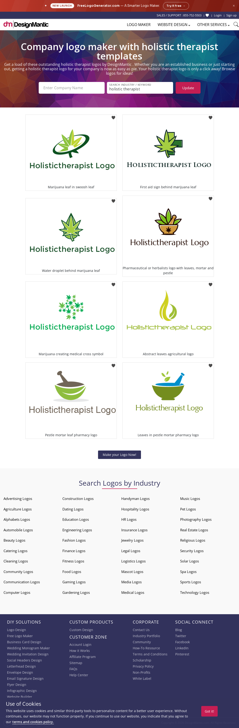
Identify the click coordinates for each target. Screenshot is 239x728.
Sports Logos (190, 582)
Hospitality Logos (135, 509)
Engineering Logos (77, 530)
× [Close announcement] (234, 5)
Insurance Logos (134, 530)
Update (188, 87)
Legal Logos (130, 550)
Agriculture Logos (18, 509)
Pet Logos (188, 509)
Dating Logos (72, 509)
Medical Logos (132, 592)
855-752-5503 (192, 15)
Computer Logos (17, 592)
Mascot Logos (132, 571)
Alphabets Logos (17, 519)
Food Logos (71, 571)
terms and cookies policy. (33, 722)
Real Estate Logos (194, 530)
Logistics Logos (133, 561)
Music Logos (190, 498)
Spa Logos (188, 571)
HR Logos (129, 519)
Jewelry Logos (132, 540)
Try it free (176, 6)
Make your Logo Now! (119, 454)
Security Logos (192, 550)
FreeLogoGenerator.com (98, 6)
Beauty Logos (14, 540)
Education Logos (75, 519)
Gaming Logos (74, 582)
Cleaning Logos (16, 561)
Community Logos (18, 571)
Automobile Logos (18, 530)
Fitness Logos (73, 561)
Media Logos (131, 582)
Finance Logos (73, 550)
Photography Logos (196, 519)
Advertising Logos (18, 498)
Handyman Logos (135, 498)
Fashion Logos (74, 540)
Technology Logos (194, 592)
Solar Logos (189, 561)
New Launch (62, 5)
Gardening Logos (76, 592)
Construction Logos (78, 498)
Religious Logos (192, 540)
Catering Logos (15, 550)
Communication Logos (22, 582)
